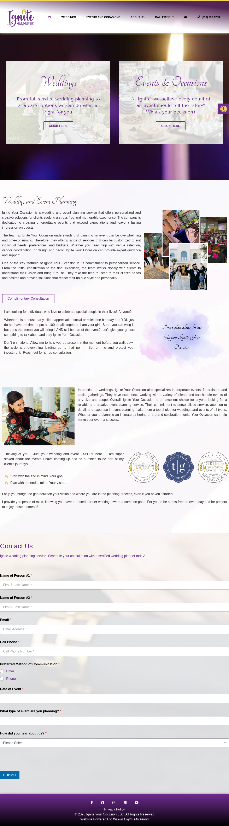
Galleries (164, 17)
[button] (223, 109)
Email (5, 620)
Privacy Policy (114, 809)
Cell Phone (9, 642)
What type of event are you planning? (30, 711)
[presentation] (31, 768)
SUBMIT (9, 775)
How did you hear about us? (23, 733)
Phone (11, 678)
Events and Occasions (103, 17)
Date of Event (11, 689)
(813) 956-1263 (209, 17)
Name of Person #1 (16, 575)
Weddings (68, 17)
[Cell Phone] (114, 651)
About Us (138, 17)
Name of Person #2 (16, 597)
